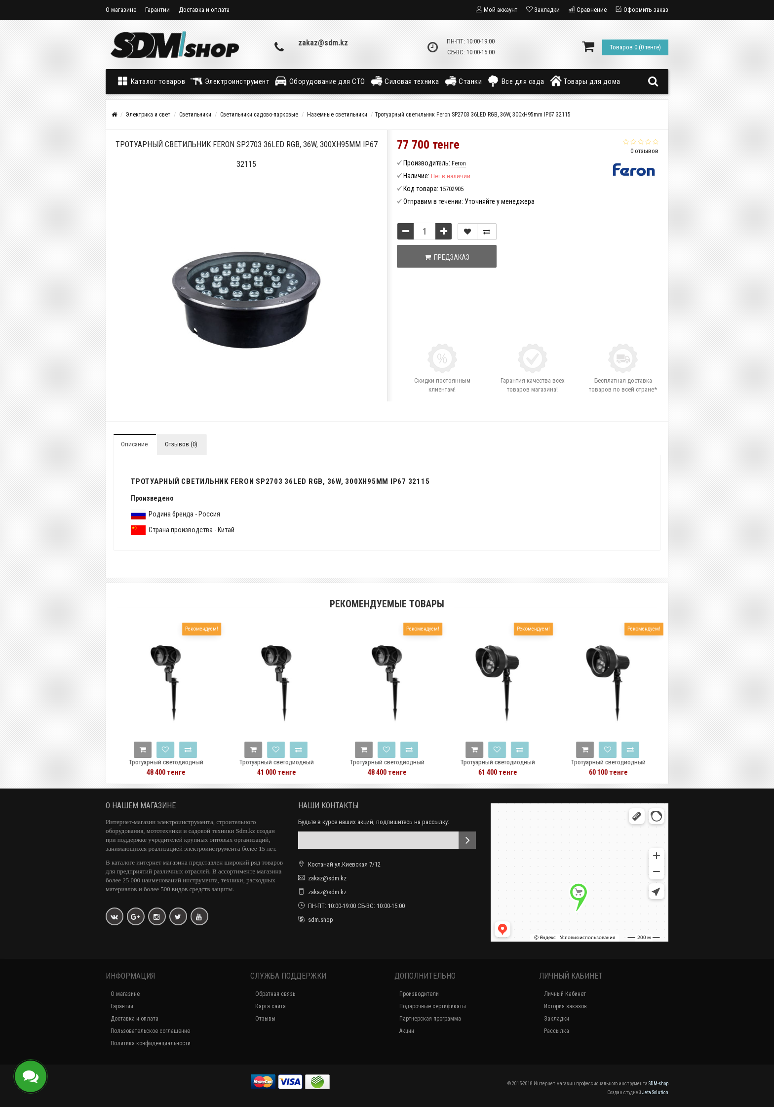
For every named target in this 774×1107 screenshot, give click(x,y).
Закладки (556, 1018)
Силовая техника (404, 81)
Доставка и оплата (204, 9)
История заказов (565, 1006)
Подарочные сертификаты (432, 1006)
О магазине (121, 9)
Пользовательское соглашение (150, 1031)
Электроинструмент (230, 81)
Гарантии (157, 9)
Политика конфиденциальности (151, 1043)
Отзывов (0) (181, 444)
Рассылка (556, 1031)
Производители (419, 993)
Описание (134, 444)
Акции (406, 1031)
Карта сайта (270, 1006)
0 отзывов (644, 151)
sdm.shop (320, 919)
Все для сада (515, 81)
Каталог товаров (153, 81)
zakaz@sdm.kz (323, 42)
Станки (463, 81)
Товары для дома (584, 81)
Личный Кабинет (565, 993)
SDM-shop (658, 1083)
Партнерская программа (430, 1018)
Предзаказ (447, 257)
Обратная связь (275, 993)
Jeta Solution (655, 1092)
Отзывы (265, 1018)
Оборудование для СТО (319, 81)
